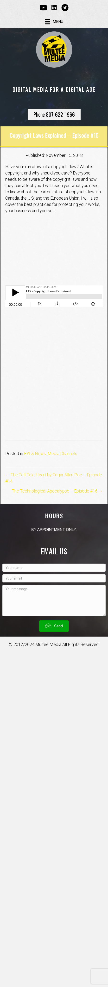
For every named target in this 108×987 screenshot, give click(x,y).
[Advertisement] (54, 376)
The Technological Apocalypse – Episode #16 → (57, 491)
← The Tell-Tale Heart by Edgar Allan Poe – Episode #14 (53, 478)
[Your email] (54, 578)
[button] (54, 626)
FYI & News (35, 453)
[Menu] (54, 21)
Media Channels (62, 453)
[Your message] (54, 600)
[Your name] (54, 568)
